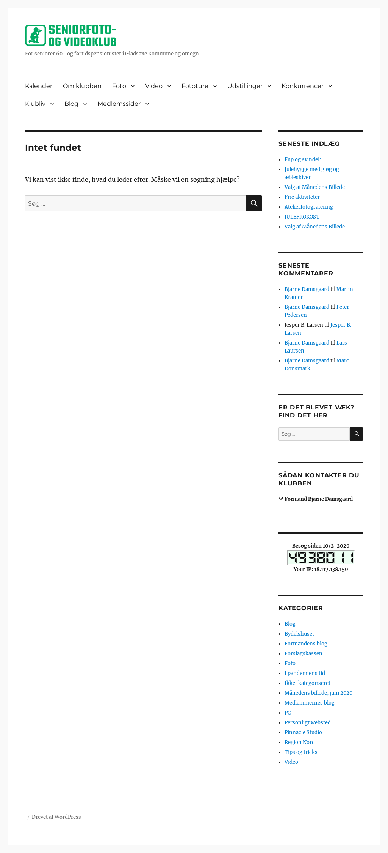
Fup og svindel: (303, 159)
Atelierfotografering (309, 207)
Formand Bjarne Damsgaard (319, 499)
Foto (119, 86)
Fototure (194, 86)
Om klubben (82, 86)
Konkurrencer (303, 86)
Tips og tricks (301, 752)
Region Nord (300, 742)
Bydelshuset (299, 634)
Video (154, 86)
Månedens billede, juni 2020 (318, 693)
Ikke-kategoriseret (307, 683)
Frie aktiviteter (302, 197)
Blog (71, 103)
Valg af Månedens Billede (315, 187)
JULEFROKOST (302, 217)
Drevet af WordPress (56, 817)
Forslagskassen (303, 653)
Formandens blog (306, 644)
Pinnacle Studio (303, 732)
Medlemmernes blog (310, 703)
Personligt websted (308, 722)
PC (288, 713)
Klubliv (35, 103)
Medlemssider (119, 103)
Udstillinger (245, 86)
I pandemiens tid (305, 673)
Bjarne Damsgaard (307, 289)
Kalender (38, 86)
